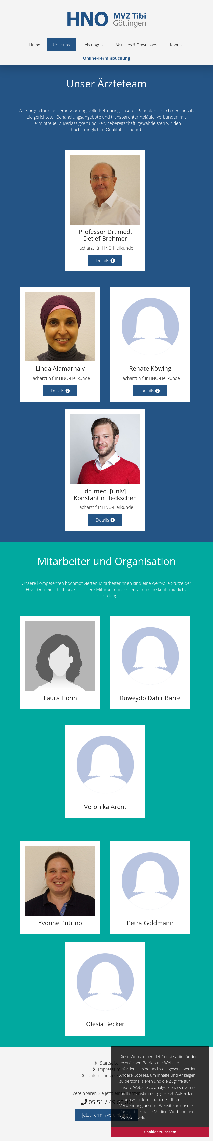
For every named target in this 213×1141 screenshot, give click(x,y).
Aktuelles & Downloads (136, 45)
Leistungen (93, 45)
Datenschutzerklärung (109, 1075)
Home (34, 45)
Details (105, 260)
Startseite (109, 1063)
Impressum (109, 1069)
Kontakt (177, 45)
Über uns (61, 45)
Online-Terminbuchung (106, 58)
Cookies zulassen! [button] (160, 1131)
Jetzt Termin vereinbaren (106, 1115)
